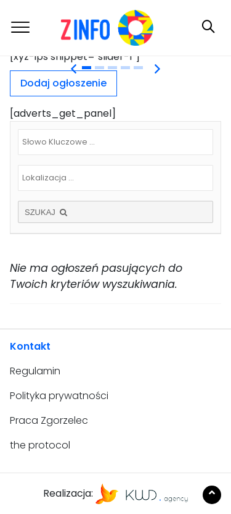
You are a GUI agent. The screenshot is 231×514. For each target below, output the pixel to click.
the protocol (40, 445)
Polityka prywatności (59, 396)
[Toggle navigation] (20, 27)
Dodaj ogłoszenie (63, 83)
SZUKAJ (47, 212)
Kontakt (30, 346)
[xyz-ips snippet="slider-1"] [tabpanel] (75, 56)
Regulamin (35, 371)
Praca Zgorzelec (49, 420)
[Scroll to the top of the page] (212, 495)
